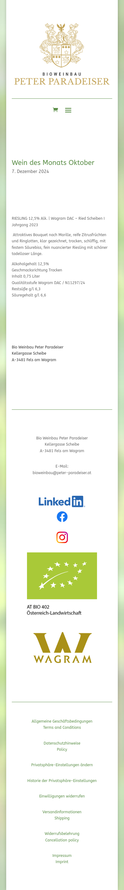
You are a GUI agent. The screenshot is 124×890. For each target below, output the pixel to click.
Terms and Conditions (62, 727)
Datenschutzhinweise (62, 743)
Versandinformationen (62, 812)
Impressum (62, 855)
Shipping (62, 818)
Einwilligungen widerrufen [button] (62, 796)
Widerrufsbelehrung (62, 834)
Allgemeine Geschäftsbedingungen (62, 721)
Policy (62, 749)
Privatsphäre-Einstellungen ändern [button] (62, 765)
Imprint (61, 862)
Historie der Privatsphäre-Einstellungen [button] (62, 781)
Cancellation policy (62, 840)
